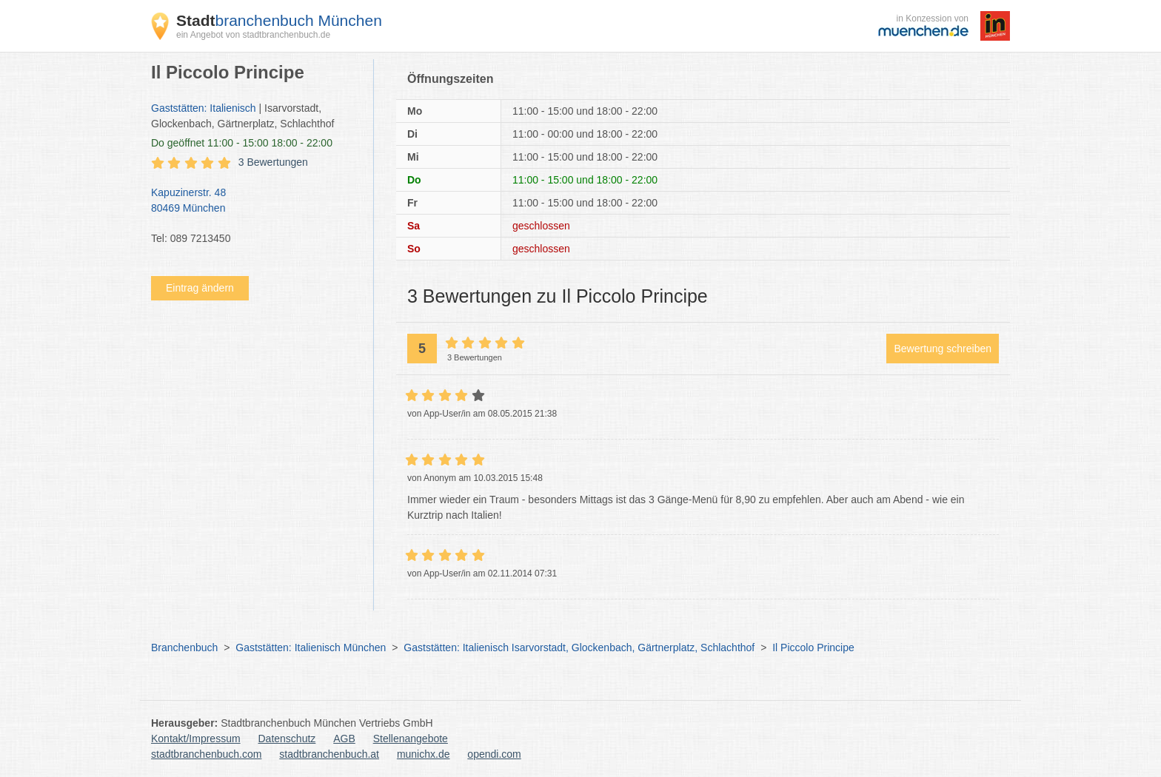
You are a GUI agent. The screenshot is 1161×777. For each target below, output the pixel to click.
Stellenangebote (410, 738)
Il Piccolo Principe (813, 647)
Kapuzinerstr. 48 (254, 201)
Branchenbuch (184, 647)
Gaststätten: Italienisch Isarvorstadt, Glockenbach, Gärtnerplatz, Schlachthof (579, 647)
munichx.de (423, 754)
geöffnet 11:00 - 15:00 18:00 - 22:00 (241, 143)
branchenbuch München (279, 20)
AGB (344, 738)
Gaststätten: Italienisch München (310, 647)
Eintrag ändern (200, 288)
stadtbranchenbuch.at (329, 754)
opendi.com (494, 754)
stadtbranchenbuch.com (206, 754)
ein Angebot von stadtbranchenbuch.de (253, 35)
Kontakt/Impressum (196, 738)
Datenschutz (287, 738)
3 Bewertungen (273, 162)
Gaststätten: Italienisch (203, 108)
